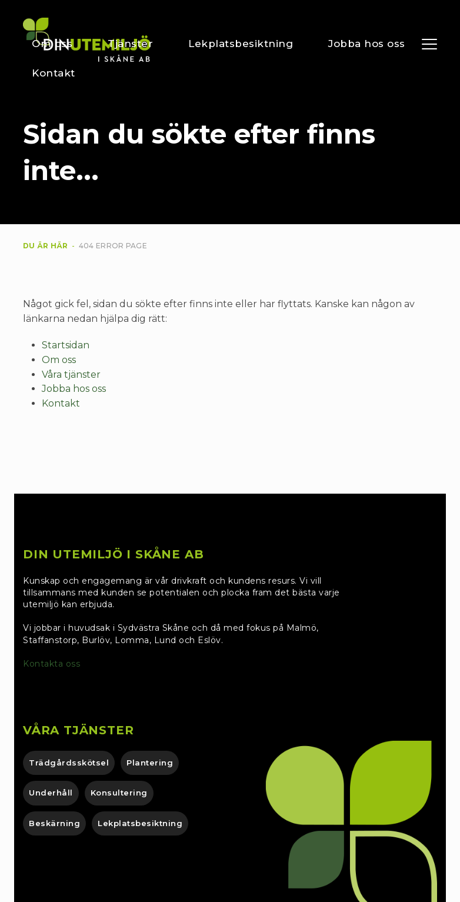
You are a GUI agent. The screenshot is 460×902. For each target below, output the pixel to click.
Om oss (59, 359)
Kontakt (61, 403)
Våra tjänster (71, 374)
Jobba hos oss (74, 388)
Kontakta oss (53, 663)
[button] (429, 44)
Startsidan (65, 345)
